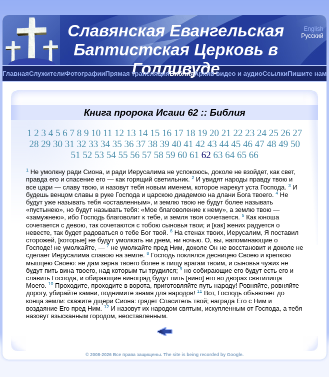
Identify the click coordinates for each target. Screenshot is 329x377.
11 (107, 133)
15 (155, 133)
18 (191, 133)
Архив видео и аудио (228, 73)
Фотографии (85, 73)
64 (229, 155)
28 (33, 144)
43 (212, 144)
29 (45, 144)
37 (141, 144)
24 (261, 133)
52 (87, 155)
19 (202, 133)
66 (253, 155)
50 (295, 144)
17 (179, 133)
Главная (15, 73)
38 (153, 144)
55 (123, 155)
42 (200, 144)
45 (235, 144)
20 (214, 133)
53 (99, 155)
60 (182, 155)
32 (81, 144)
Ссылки (275, 73)
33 (93, 144)
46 (247, 144)
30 (57, 144)
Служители (47, 73)
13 (131, 133)
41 (188, 144)
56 (135, 155)
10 (95, 133)
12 (119, 133)
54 (111, 155)
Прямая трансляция (138, 73)
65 (241, 155)
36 (129, 144)
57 (147, 155)
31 (69, 144)
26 (285, 133)
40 (176, 144)
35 (117, 144)
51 (75, 155)
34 (105, 144)
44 (223, 144)
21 (226, 133)
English (313, 28)
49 (283, 144)
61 (194, 155)
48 (271, 144)
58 (159, 155)
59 (171, 155)
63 (218, 155)
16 (167, 133)
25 (273, 133)
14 (143, 133)
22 (238, 133)
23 (249, 133)
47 (259, 144)
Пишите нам (307, 73)
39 (165, 144)
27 (297, 133)
